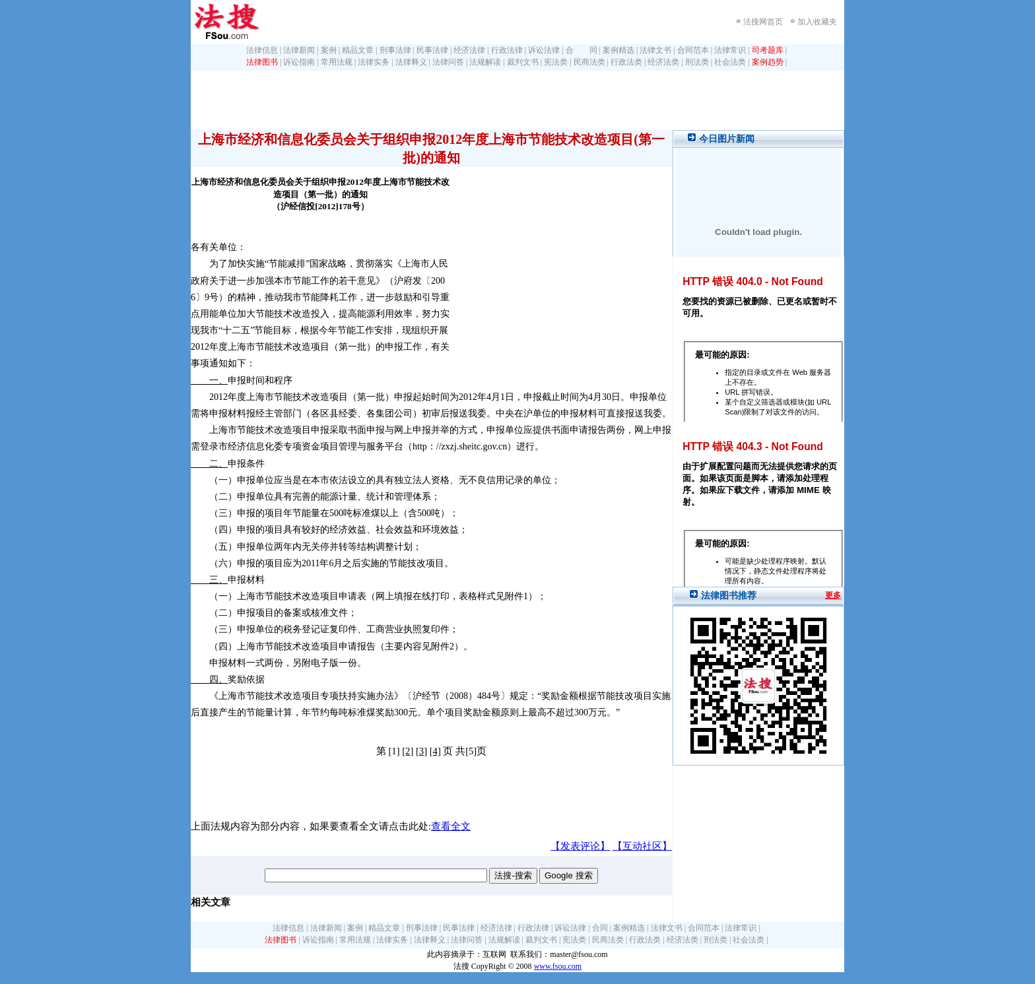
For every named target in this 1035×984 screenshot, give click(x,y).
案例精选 (618, 50)
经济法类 (663, 62)
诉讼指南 (299, 62)
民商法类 (589, 62)
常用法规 (336, 62)
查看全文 (451, 826)
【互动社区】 (642, 846)
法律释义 (411, 62)
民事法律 (432, 50)
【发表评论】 (580, 846)
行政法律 (507, 50)
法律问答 (448, 62)
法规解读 (485, 62)
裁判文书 (523, 62)
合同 (600, 928)
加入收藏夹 (817, 21)
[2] (407, 751)
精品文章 (358, 50)
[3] (421, 751)
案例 (329, 50)
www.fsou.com (558, 966)
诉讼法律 (544, 50)
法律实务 (373, 62)
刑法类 (697, 62)
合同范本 (693, 50)
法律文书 (655, 50)
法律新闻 (299, 50)
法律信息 (262, 50)
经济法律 (469, 50)
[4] (435, 751)
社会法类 (730, 62)
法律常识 (730, 50)
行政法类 (626, 62)
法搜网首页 (763, 21)
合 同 (581, 50)
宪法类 (556, 62)
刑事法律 (395, 50)
